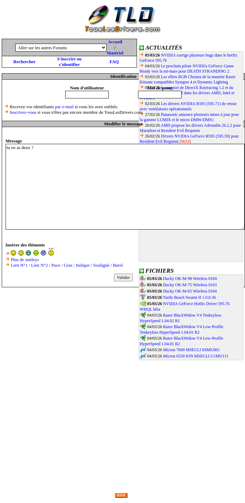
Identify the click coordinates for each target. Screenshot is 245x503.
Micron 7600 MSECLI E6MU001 (191, 349)
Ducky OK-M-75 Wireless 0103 (190, 284)
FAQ (113, 61)
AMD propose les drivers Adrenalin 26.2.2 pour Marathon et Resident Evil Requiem (190, 128)
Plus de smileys (25, 259)
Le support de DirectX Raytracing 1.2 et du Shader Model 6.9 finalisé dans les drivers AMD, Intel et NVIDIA (187, 93)
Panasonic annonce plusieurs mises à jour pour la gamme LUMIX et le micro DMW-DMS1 (189, 117)
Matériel (115, 53)
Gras (68, 265)
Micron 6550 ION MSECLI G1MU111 (196, 356)
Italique (83, 265)
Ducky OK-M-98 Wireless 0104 (190, 278)
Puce (56, 265)
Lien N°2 (39, 265)
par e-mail (64, 106)
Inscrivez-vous (23, 112)
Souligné (101, 265)
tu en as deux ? (125, 187)
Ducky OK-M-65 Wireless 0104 (190, 291)
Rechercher (24, 61)
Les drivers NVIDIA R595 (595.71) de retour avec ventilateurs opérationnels (188, 106)
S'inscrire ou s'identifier (69, 61)
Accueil (115, 41)
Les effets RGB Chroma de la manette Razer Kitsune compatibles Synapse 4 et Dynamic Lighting (188, 79)
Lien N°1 (19, 265)
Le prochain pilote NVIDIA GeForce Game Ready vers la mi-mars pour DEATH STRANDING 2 (187, 69)
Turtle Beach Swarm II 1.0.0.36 (189, 297)
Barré (118, 265)
